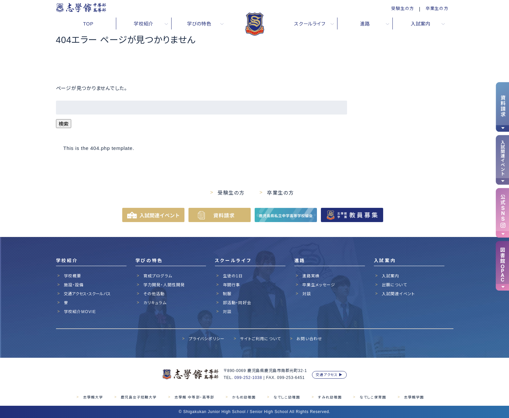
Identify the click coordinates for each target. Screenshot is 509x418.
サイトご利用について (260, 339)
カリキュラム (155, 303)
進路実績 (311, 276)
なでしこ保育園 (373, 397)
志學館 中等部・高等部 (194, 397)
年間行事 (231, 285)
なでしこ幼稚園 (287, 397)
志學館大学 (93, 397)
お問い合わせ (309, 339)
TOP (88, 23)
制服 (227, 294)
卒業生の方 (437, 8)
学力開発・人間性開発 (164, 285)
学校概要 (72, 276)
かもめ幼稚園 (244, 397)
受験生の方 (402, 8)
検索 (64, 124)
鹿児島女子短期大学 (139, 397)
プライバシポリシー (207, 339)
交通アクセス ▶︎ (329, 375)
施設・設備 (74, 285)
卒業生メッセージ (318, 285)
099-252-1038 (248, 377)
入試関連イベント (398, 294)
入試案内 (390, 276)
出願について (394, 285)
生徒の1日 (233, 276)
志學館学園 (414, 397)
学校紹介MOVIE (80, 311)
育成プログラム (157, 276)
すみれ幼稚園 (329, 397)
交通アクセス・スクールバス (87, 294)
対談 (227, 311)
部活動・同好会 (237, 303)
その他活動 (154, 294)
